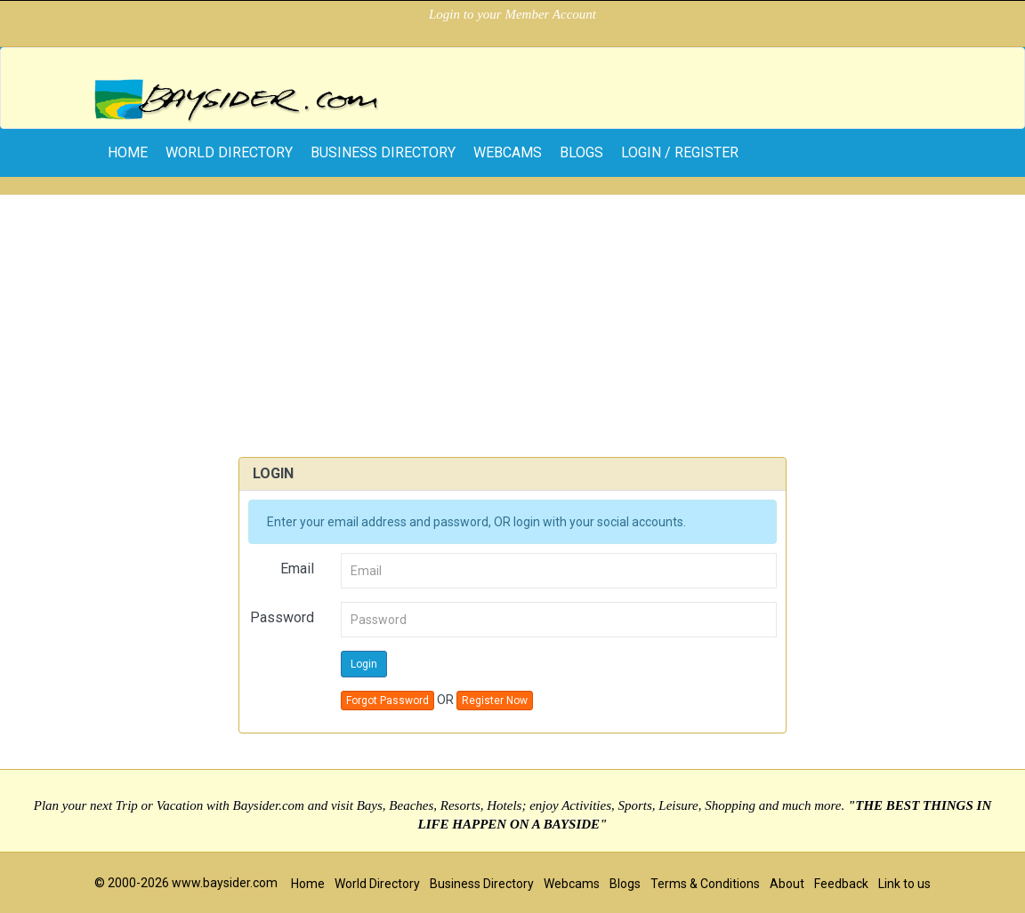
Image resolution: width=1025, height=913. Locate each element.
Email (297, 568)
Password (282, 617)
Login (364, 664)
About (787, 884)
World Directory (229, 152)
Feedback (841, 884)
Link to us (904, 884)
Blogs (581, 152)
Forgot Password (387, 700)
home (128, 152)
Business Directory (383, 152)
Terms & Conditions (705, 884)
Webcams (507, 152)
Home (308, 884)
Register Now (495, 700)
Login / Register (679, 152)
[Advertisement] (512, 319)
